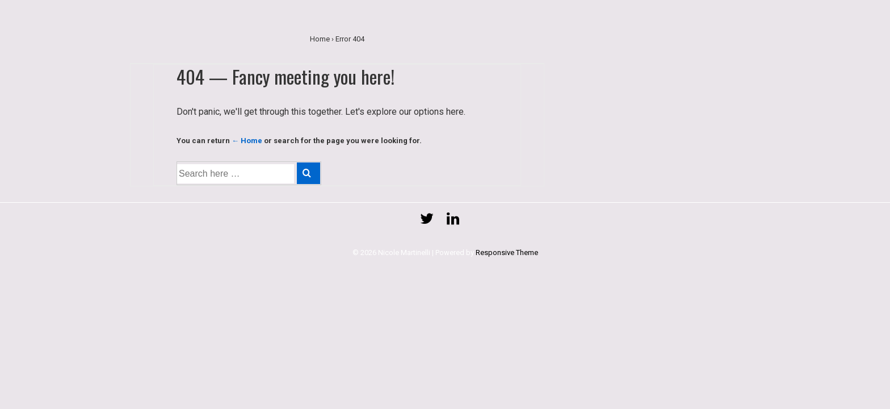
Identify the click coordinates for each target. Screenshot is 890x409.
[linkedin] (454, 222)
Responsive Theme (507, 252)
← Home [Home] (247, 140)
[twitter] (429, 222)
